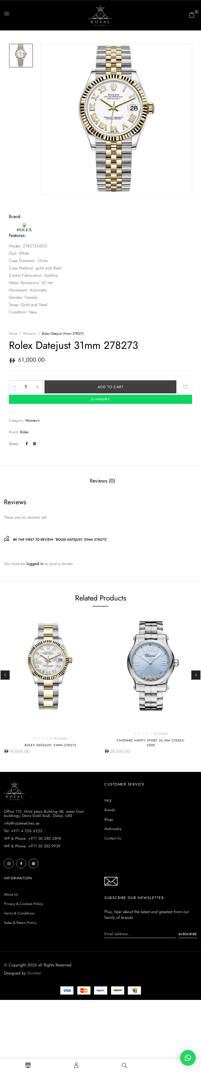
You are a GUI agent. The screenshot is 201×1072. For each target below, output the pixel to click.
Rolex (24, 431)
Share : (14, 443)
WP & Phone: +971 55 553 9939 (32, 846)
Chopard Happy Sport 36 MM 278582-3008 (151, 742)
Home (13, 333)
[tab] (102, 481)
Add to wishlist (185, 386)
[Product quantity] (25, 387)
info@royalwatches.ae (22, 823)
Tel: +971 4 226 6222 (23, 830)
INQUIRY (100, 399)
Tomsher (34, 973)
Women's (29, 333)
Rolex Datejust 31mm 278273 (50, 745)
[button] (191, 15)
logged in (34, 563)
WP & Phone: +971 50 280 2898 (32, 838)
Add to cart (111, 386)
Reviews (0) (102, 480)
